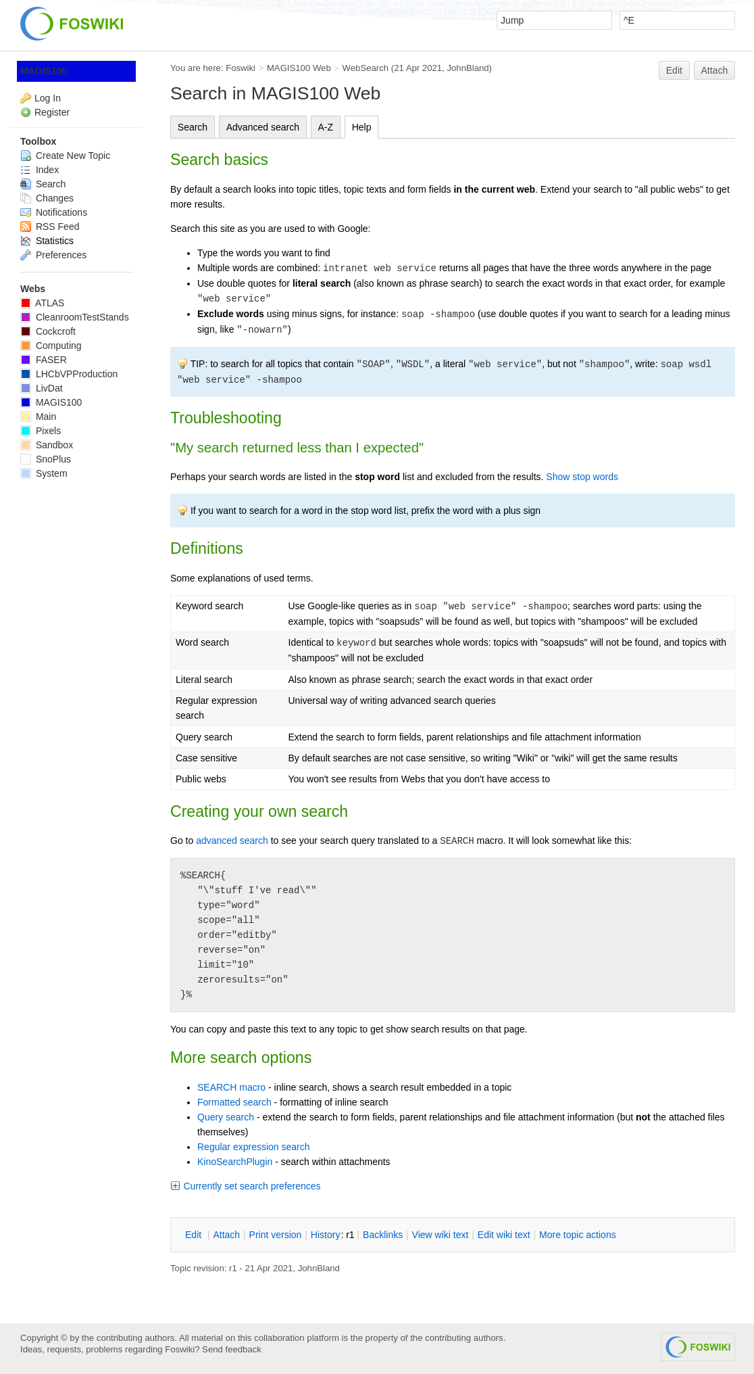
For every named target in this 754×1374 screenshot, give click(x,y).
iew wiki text (440, 1234)
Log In (47, 98)
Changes (47, 198)
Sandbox (46, 445)
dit (194, 1234)
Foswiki (240, 68)
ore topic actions (577, 1234)
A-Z (326, 127)
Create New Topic (65, 155)
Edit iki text (504, 1234)
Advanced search (262, 127)
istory (326, 1234)
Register (52, 112)
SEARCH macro (231, 1087)
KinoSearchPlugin (234, 1161)
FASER (43, 359)
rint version (275, 1234)
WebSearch (366, 68)
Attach (714, 70)
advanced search (232, 840)
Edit (674, 70)
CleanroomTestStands (74, 317)
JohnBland (467, 68)
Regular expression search (253, 1146)
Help (362, 127)
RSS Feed (49, 226)
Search (192, 127)
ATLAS (42, 303)
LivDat (41, 388)
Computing (51, 345)
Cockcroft (48, 331)
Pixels (40, 430)
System (44, 473)
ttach (226, 1234)
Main (38, 416)
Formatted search (234, 1102)
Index (39, 169)
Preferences (53, 255)
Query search (225, 1117)
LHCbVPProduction (69, 374)
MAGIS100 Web (299, 68)
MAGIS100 (43, 71)
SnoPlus (45, 459)
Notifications (53, 212)
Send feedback (231, 1349)
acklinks (383, 1234)
